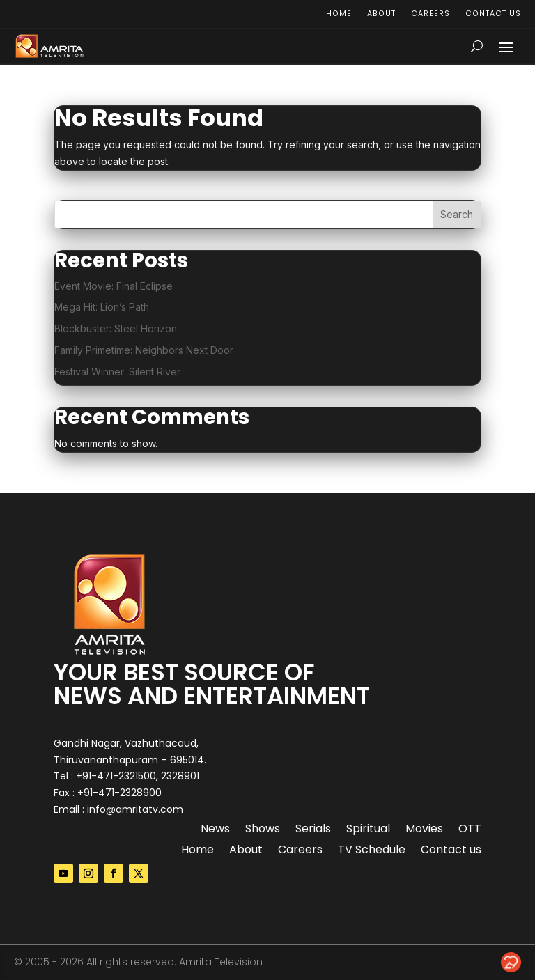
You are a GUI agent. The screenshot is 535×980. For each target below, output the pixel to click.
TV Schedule (371, 851)
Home (337, 14)
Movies (424, 830)
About (380, 14)
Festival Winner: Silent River (117, 372)
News (215, 830)
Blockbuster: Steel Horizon (115, 328)
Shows (262, 830)
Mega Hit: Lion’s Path (101, 307)
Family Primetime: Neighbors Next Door (143, 350)
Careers (429, 14)
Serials (313, 830)
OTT (469, 830)
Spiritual (368, 830)
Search (456, 214)
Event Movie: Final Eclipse (113, 286)
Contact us (492, 14)
